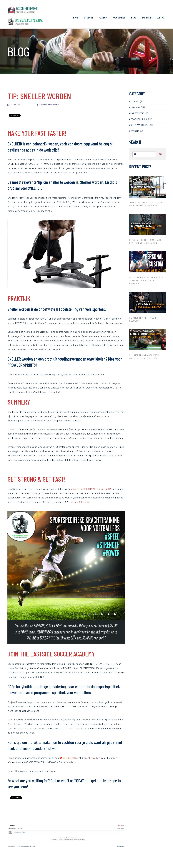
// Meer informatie (80, 501)
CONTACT (161, 17)
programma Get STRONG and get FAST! (91, 488)
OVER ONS (88, 17)
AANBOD (103, 17)
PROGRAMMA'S (119, 17)
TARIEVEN (146, 17)
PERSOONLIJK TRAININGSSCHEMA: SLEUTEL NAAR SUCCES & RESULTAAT (146, 280)
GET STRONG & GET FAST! (37, 479)
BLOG (133, 17)
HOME (75, 17)
